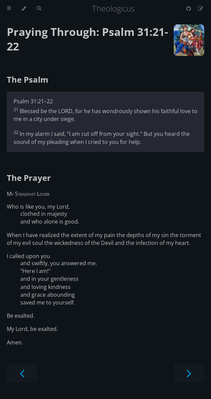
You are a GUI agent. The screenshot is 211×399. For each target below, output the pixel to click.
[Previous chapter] (22, 372)
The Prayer (29, 177)
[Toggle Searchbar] (38, 8)
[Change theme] (23, 8)
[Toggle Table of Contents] (9, 8)
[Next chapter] (189, 372)
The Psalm (27, 79)
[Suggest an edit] (200, 8)
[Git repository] (189, 8)
